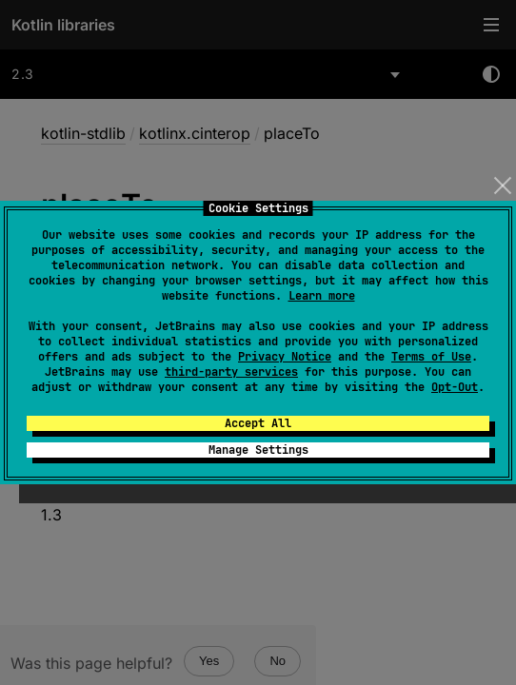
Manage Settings (258, 450)
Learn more (321, 295)
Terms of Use (431, 356)
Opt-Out (454, 387)
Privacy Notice (284, 356)
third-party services (231, 372)
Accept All (258, 423)
